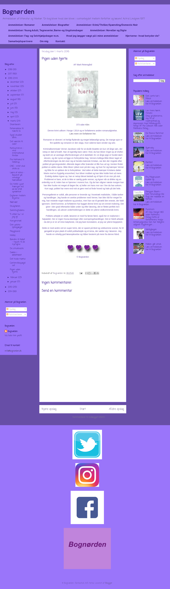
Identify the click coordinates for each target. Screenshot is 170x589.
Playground (15, 231)
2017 (10, 73)
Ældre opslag (116, 409)
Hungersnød (15, 220)
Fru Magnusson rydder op (153, 178)
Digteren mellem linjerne (18, 197)
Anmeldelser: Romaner (21, 24)
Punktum (150, 209)
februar (14, 277)
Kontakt (60, 41)
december (15, 82)
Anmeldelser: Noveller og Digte (108, 30)
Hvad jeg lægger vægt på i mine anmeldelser (92, 35)
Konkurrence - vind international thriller (17, 152)
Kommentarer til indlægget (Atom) (89, 417)
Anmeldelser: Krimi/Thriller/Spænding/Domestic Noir (107, 24)
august (13, 99)
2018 (10, 69)
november (15, 86)
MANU (13, 235)
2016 (10, 78)
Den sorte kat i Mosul (153, 97)
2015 (10, 287)
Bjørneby (150, 148)
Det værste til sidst (16, 143)
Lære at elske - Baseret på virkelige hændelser (17, 176)
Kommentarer (14, 314)
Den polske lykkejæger (16, 226)
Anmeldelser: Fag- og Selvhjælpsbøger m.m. (33, 35)
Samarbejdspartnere (20, 41)
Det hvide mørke (17, 259)
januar (13, 281)
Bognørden (18, 12)
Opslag (11, 309)
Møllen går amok (153, 244)
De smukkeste (17, 248)
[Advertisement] (83, 381)
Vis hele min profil (13, 335)
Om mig (44, 41)
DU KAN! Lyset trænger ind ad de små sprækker (17, 188)
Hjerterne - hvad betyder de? (142, 35)
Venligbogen (151, 229)
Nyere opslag (49, 409)
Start (83, 409)
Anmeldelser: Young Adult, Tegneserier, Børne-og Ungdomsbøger (45, 30)
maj (12, 112)
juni (12, 108)
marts (13, 121)
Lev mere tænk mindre (153, 112)
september (15, 95)
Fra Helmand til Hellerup (17, 161)
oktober (14, 90)
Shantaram (15, 124)
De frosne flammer (155, 133)
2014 (10, 291)
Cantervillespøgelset (17, 264)
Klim (87, 124)
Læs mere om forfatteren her (82, 133)
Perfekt (149, 162)
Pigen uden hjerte (15, 271)
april (12, 116)
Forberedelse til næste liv (17, 130)
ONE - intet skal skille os (17, 167)
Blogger (108, 583)
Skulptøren (15, 206)
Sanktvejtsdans (17, 210)
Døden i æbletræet (16, 254)
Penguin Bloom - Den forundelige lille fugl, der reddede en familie (155, 195)
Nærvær (14, 202)
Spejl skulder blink (16, 136)
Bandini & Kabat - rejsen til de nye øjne (17, 242)
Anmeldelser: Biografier (55, 24)
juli (12, 103)
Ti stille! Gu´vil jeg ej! (17, 215)
